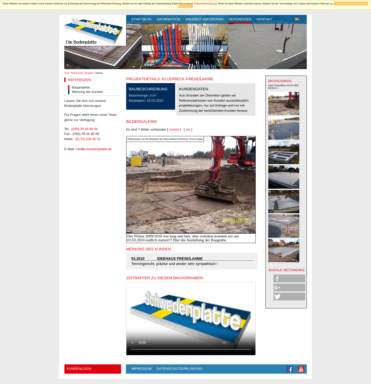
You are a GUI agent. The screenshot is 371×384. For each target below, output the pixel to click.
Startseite (141, 19)
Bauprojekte (81, 87)
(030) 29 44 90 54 (84, 129)
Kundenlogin (79, 369)
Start (66, 72)
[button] (289, 278)
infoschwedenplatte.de (93, 149)
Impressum (141, 369)
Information (168, 19)
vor (188, 129)
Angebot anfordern (204, 19)
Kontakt (264, 19)
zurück (174, 129)
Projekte (89, 72)
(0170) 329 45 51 (88, 139)
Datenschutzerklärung (205, 3)
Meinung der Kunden (87, 92)
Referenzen (240, 19)
